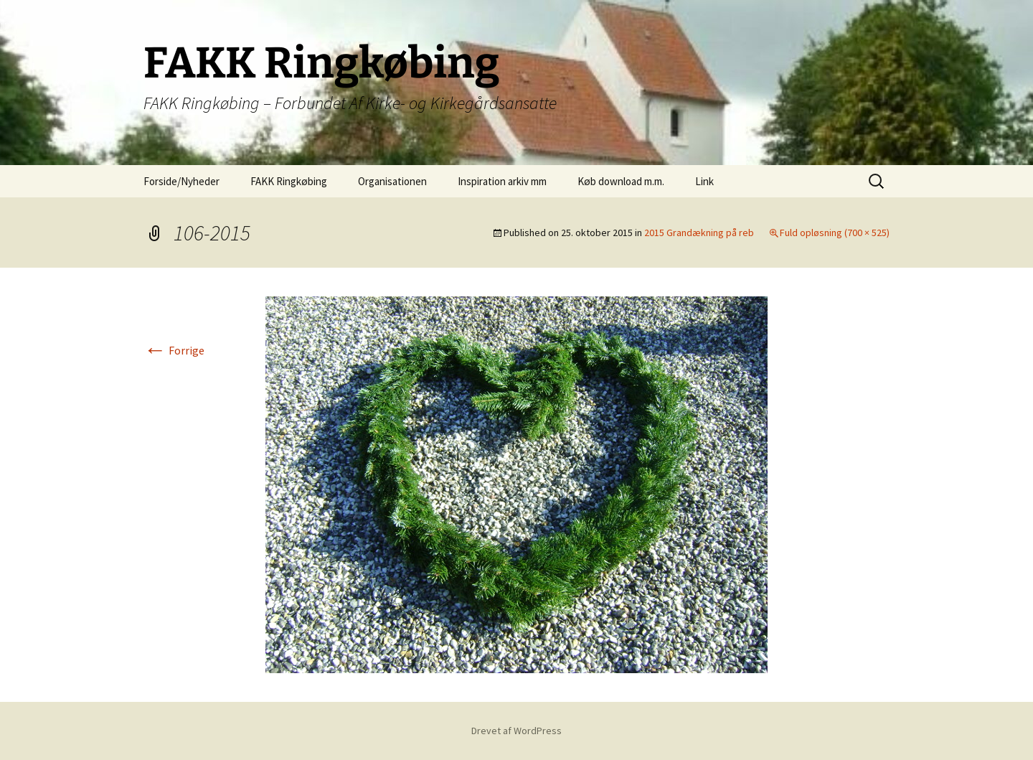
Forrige (173, 350)
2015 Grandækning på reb (699, 232)
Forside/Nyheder (181, 181)
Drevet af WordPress (516, 730)
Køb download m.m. (620, 181)
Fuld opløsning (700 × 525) (835, 232)
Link (704, 181)
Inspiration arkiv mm (502, 181)
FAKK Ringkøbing (288, 181)
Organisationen (392, 181)
